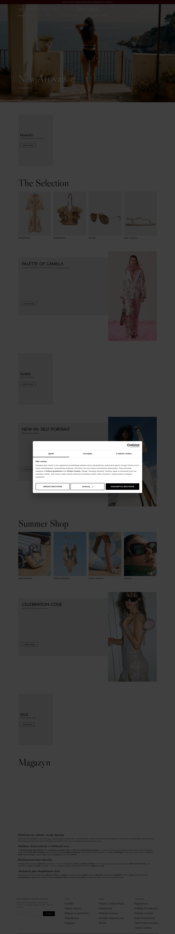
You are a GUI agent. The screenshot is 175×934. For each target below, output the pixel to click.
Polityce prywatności (54, 471)
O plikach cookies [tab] (124, 454)
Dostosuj (87, 486)
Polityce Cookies (74, 471)
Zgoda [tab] (51, 454)
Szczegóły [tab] (87, 454)
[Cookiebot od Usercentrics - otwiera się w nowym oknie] (129, 445)
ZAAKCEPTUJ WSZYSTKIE (122, 486)
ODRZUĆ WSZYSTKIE (52, 486)
